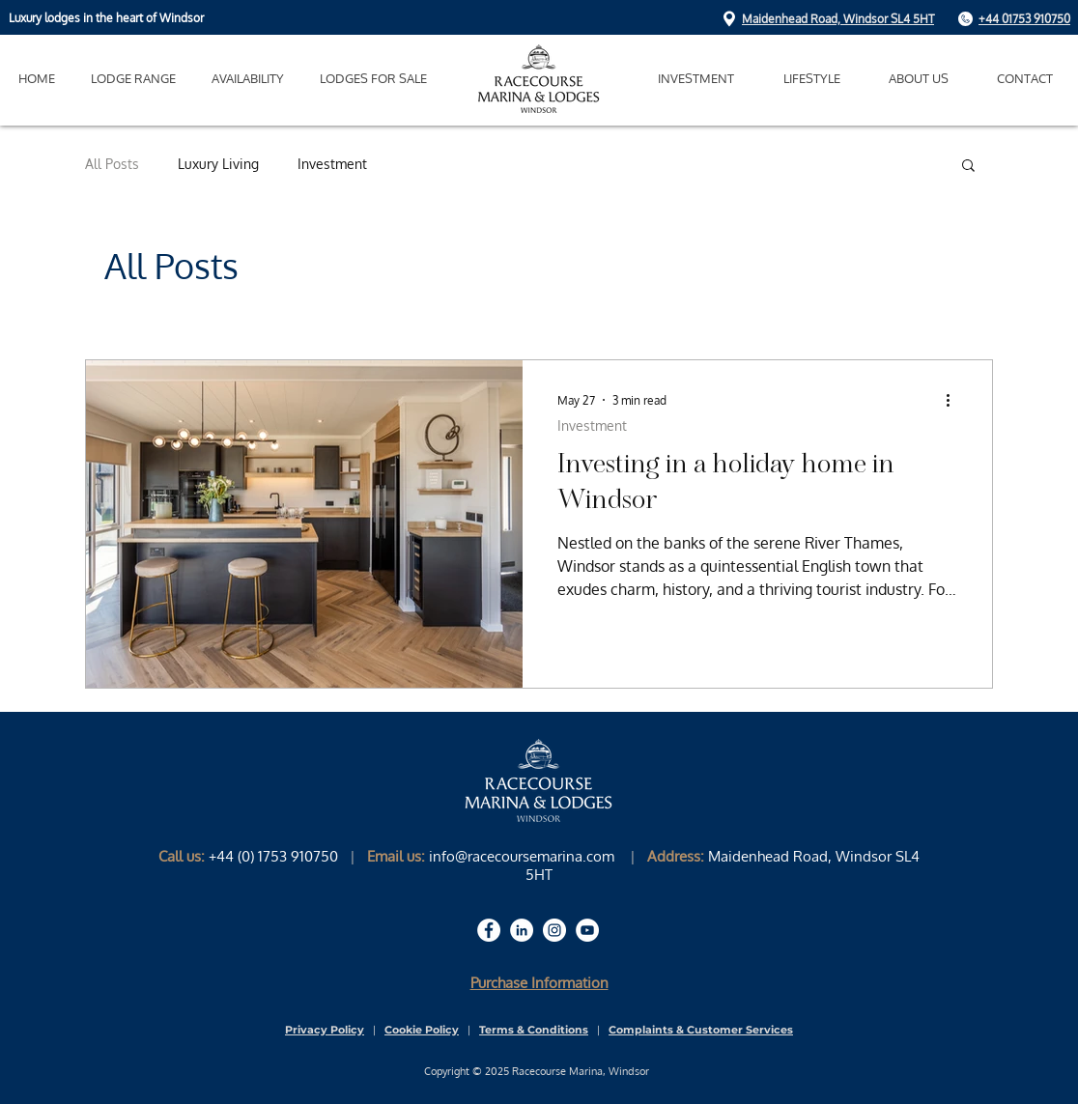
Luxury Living (218, 164)
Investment (332, 164)
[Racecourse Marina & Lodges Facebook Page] (488, 930)
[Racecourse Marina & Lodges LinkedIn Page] (521, 930)
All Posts (112, 164)
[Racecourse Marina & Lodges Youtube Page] (587, 930)
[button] (811, 79)
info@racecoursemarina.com (521, 856)
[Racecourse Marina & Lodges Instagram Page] (554, 930)
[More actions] (954, 399)
